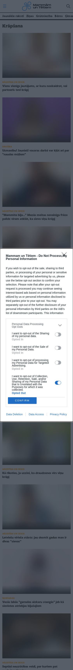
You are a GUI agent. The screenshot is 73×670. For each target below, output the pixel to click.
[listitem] (36, 325)
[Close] (65, 256)
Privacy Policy (58, 414)
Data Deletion (14, 414)
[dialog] (36, 335)
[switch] (58, 334)
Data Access (36, 414)
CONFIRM (22, 400)
